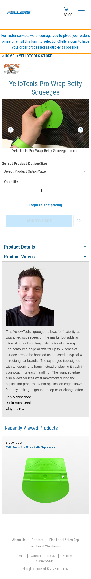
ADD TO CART (39, 221)
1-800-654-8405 (45, 561)
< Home (8, 56)
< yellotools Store (34, 56)
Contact (37, 540)
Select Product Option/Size (24, 163)
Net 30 (51, 556)
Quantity (11, 181)
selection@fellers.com (60, 41)
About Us (19, 540)
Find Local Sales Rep (64, 540)
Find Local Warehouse (45, 546)
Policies (67, 556)
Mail (21, 556)
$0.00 (68, 15)
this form (31, 41)
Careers (36, 556)
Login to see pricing (45, 205)
